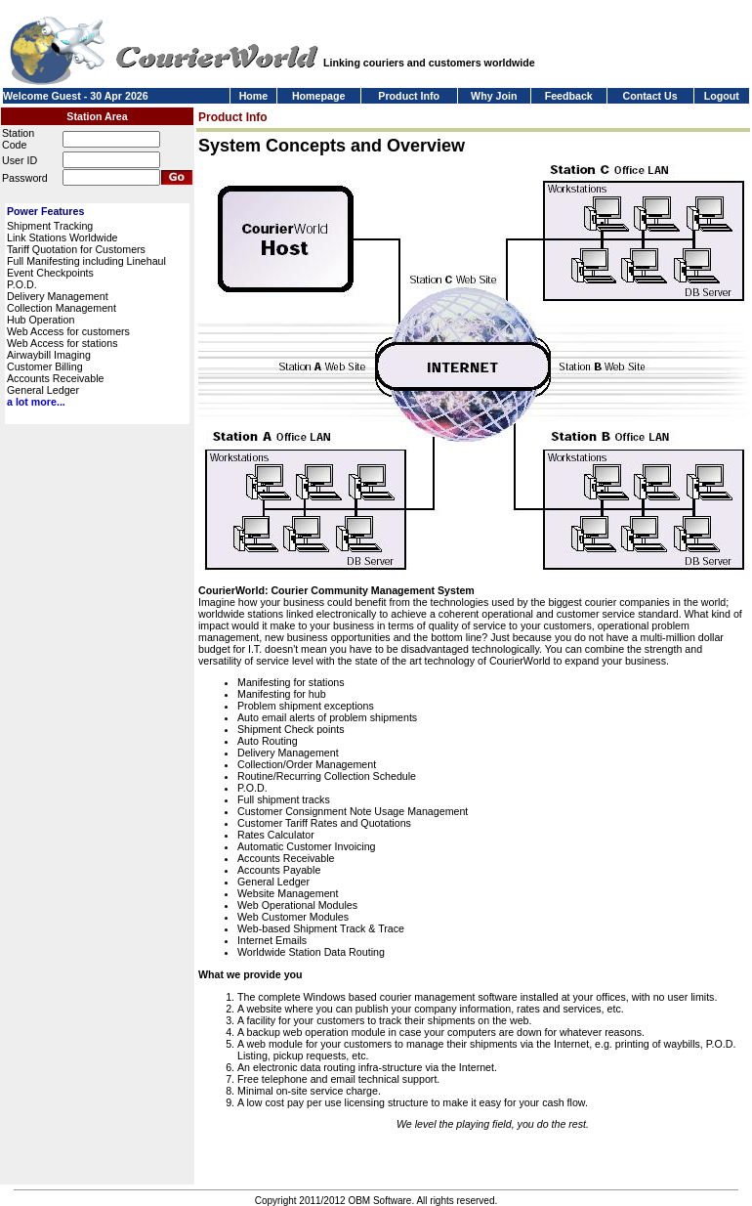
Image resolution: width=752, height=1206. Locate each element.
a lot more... (36, 402)
